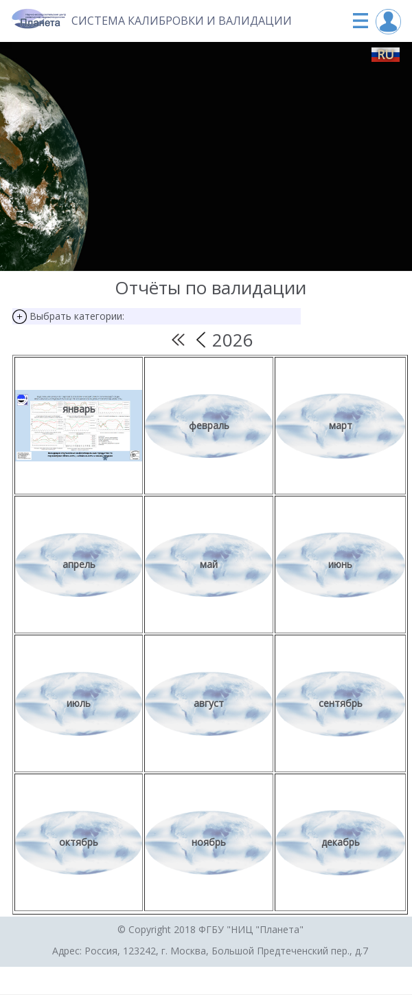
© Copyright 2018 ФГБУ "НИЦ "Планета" (210, 929)
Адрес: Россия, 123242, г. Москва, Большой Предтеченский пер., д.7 (210, 950)
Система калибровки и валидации (181, 20)
